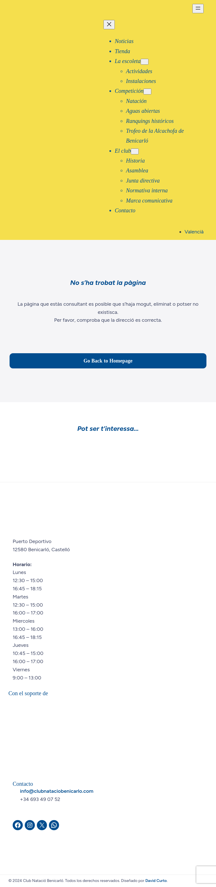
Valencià (194, 232)
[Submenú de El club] (135, 151)
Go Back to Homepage (108, 360)
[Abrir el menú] (198, 8)
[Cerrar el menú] (109, 24)
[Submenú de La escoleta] (144, 62)
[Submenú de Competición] (147, 91)
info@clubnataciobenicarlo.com (56, 791)
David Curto (156, 880)
